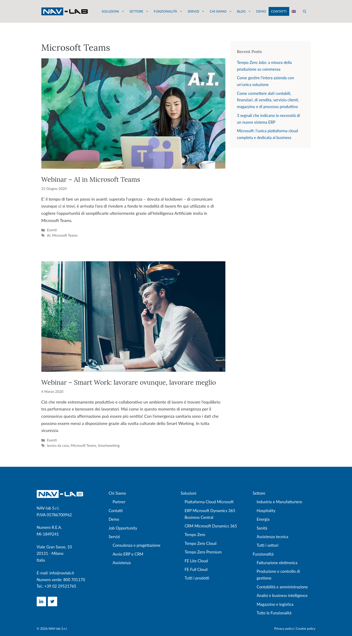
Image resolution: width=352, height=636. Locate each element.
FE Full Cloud (196, 569)
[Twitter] (52, 601)
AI (48, 235)
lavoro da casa (58, 445)
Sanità (262, 528)
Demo (261, 11)
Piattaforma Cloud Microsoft (209, 501)
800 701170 (74, 579)
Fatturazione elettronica (277, 562)
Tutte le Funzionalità (274, 612)
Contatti (278, 11)
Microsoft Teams (65, 235)
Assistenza (122, 562)
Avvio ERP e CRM (128, 554)
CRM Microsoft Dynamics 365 (211, 525)
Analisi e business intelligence (282, 595)
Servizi (196, 11)
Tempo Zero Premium (203, 552)
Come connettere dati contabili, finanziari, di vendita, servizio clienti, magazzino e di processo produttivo (268, 100)
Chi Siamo (117, 493)
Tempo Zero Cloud (201, 543)
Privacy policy (284, 628)
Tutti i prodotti (197, 578)
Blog (244, 11)
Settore (139, 11)
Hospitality (266, 510)
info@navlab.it (61, 572)
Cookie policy (306, 628)
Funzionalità (168, 11)
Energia (263, 519)
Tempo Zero (195, 534)
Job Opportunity (123, 528)
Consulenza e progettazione (137, 545)
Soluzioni (113, 11)
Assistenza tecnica (272, 536)
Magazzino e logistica (275, 604)
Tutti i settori (268, 545)
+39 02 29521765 (60, 586)
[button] (304, 11)
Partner (119, 501)
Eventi (52, 230)
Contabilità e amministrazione (282, 586)
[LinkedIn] (41, 601)
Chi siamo (221, 11)
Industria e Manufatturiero (279, 501)
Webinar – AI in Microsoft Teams (90, 179)
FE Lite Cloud (196, 560)
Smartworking (108, 445)
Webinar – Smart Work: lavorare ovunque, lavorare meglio (128, 382)
